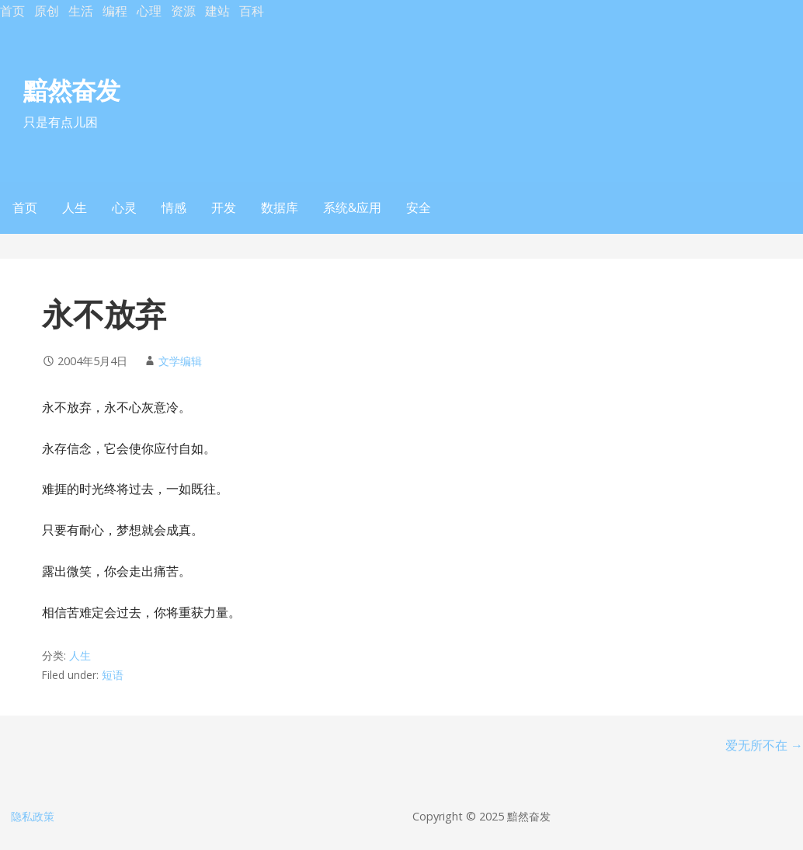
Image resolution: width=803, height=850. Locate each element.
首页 (12, 10)
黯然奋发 (71, 89)
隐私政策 (32, 816)
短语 (112, 674)
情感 (174, 207)
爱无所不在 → (764, 745)
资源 (183, 10)
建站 (217, 10)
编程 (115, 10)
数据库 (279, 207)
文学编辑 (180, 361)
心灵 (124, 207)
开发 (223, 207)
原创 (46, 10)
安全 (418, 207)
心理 (149, 10)
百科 (251, 10)
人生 (74, 207)
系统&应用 (352, 207)
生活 (80, 10)
